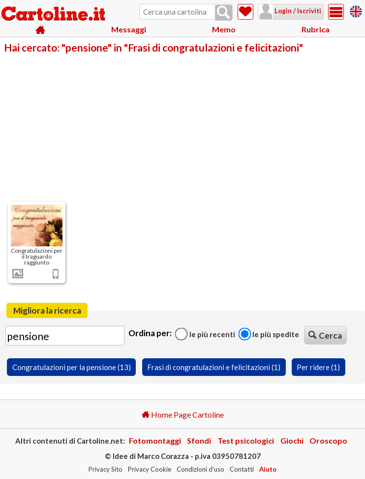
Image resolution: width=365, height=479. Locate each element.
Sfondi (199, 440)
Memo (224, 29)
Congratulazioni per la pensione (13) (71, 367)
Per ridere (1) (318, 367)
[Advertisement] (182, 126)
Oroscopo (328, 440)
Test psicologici (245, 440)
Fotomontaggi (155, 440)
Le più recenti (205, 333)
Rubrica (316, 29)
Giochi (292, 440)
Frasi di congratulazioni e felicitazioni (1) (213, 367)
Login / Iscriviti (297, 11)
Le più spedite (268, 333)
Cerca (325, 335)
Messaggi (128, 29)
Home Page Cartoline (183, 414)
